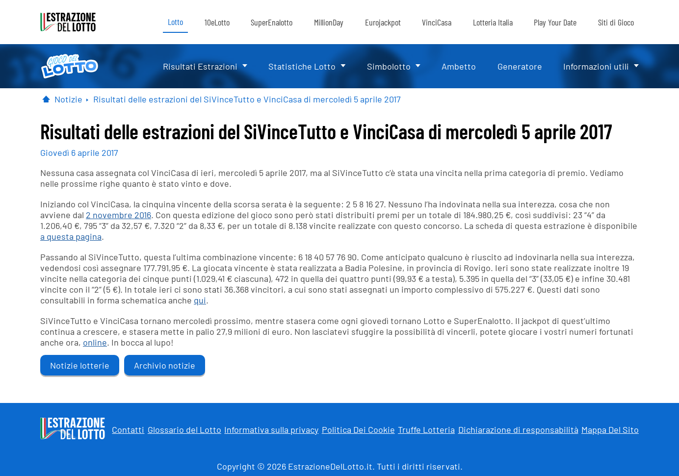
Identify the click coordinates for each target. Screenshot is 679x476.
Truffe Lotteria (426, 429)
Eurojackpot (383, 22)
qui (200, 300)
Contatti (128, 429)
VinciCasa (436, 22)
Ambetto (459, 66)
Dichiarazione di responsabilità (518, 429)
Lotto (175, 21)
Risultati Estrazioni (200, 66)
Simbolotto (389, 66)
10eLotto (217, 22)
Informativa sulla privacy (271, 429)
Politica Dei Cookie (358, 429)
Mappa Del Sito (610, 429)
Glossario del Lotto (184, 429)
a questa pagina (71, 236)
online (95, 342)
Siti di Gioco (616, 22)
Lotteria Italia (493, 22)
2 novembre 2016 (118, 214)
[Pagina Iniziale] (46, 99)
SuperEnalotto (271, 22)
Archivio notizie (164, 365)
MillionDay (328, 22)
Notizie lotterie (79, 365)
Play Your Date (555, 22)
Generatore (519, 66)
